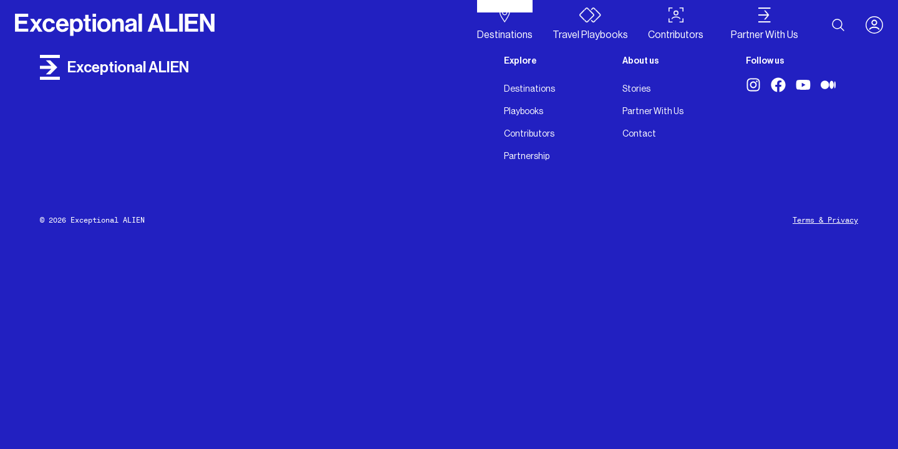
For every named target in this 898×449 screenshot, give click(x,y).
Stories (636, 89)
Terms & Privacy (825, 220)
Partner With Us (652, 111)
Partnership (526, 156)
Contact (639, 133)
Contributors (529, 133)
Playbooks (523, 111)
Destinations (529, 89)
